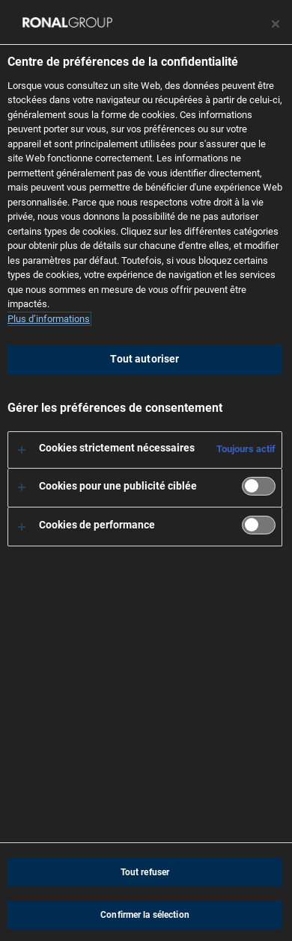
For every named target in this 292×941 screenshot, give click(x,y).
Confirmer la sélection (144, 915)
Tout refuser (145, 872)
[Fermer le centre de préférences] (275, 23)
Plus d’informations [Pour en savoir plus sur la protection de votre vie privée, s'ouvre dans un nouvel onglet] (48, 318)
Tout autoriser (144, 359)
